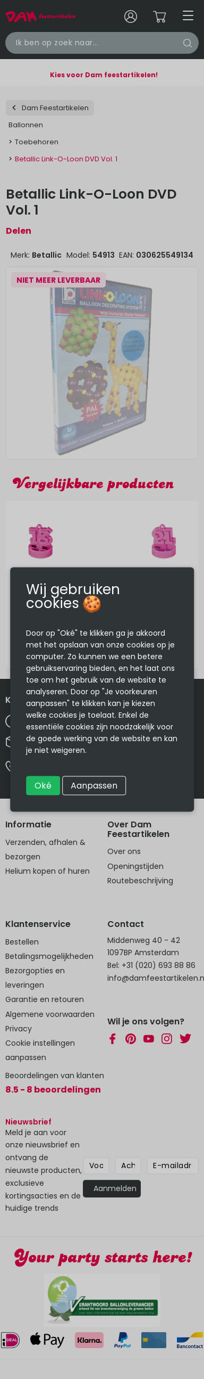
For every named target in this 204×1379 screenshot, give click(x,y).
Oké (43, 785)
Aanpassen (94, 785)
